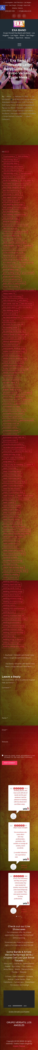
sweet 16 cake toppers (11, 489)
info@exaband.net (24, 11)
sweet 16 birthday (10, 468)
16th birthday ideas (10, 163)
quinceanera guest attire (12, 417)
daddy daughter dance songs (14, 242)
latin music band (9, 307)
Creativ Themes (19, 1046)
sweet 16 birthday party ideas (14, 482)
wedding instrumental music (13, 608)
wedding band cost (10, 578)
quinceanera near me (11, 423)
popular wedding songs (12, 389)
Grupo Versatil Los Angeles (19, 1011)
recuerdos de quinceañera (13, 444)
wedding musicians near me (13, 615)
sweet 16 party (8, 502)
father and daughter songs (13, 252)
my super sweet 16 (10, 382)
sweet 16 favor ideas (25, 495)
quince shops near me (11, 399)
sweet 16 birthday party (12, 478)
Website (5, 742)
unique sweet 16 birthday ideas (15, 571)
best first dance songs (11, 190)
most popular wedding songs (14, 348)
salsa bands (7, 451)
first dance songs (9, 262)
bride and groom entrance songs (15, 225)
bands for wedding (10, 180)
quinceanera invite (27, 420)
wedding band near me (11, 584)
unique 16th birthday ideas (13, 567)
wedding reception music (12, 629)
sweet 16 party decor (11, 509)
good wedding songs (11, 269)
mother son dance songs (12, 365)
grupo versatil (27, 273)
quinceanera (7, 403)
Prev (5, 849)
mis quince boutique (10, 345)
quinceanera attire (22, 403)
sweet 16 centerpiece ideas (13, 492)
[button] (2, 7)
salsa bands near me (23, 451)
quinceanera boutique (11, 406)
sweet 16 (29, 465)
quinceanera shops (10, 434)
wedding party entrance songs (14, 619)
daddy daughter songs (11, 245)
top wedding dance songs (12, 560)
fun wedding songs (26, 262)
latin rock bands (24, 307)
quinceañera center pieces (13, 413)
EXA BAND (19, 30)
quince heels (7, 396)
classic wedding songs (11, 235)
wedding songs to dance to (13, 639)
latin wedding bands (10, 310)
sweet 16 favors (9, 499)
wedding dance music (11, 595)
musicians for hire (10, 375)
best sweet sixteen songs (12, 197)
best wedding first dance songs (15, 208)
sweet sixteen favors (11, 543)
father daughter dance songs (14, 256)
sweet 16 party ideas (11, 516)
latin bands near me (10, 304)
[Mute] (29, 1006)
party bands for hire (10, 386)
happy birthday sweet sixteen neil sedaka (18, 290)
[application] (19, 999)
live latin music (8, 321)
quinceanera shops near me (13, 437)
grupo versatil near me (11, 280)
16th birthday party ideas (12, 170)
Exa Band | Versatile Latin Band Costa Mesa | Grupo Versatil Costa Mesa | (19, 656)
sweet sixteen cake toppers (13, 536)
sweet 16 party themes (11, 519)
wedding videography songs (13, 646)
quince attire (25, 393)
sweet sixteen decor (10, 540)
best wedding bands (10, 201)
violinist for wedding (10, 574)
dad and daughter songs (12, 238)
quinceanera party (10, 427)
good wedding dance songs (13, 266)
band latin (20, 177)
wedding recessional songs (13, 632)
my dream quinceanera (11, 379)
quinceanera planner (11, 430)
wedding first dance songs (13, 602)
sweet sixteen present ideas (13, 554)
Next (32, 849)
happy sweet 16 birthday (12, 297)
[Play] (6, 1006)
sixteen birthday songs (11, 454)
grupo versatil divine (11, 276)
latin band (23, 300)
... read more (22, 857)
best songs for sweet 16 (12, 194)
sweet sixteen (24, 530)
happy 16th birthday (10, 286)
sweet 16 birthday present (13, 485)
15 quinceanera (9, 156)
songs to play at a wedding (13, 465)
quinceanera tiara (9, 441)
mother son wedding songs (13, 372)
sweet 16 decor (8, 495)
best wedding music (10, 211)
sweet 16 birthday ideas (12, 475)
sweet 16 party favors (11, 512)
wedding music (8, 612)
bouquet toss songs (10, 221)
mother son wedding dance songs (16, 369)
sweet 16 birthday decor (12, 471)
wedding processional (11, 622)
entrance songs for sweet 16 (14, 249)
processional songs (10, 393)
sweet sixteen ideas (10, 547)
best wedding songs (10, 218)
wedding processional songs (14, 626)
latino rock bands (9, 314)
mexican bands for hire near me (15, 334)
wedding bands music (11, 588)
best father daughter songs (13, 187)
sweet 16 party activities (12, 506)
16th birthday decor (10, 160)
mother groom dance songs (13, 362)
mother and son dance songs (14, 351)
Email (4, 730)
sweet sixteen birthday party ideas (16, 533)
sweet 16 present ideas (11, 523)
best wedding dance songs (13, 204)
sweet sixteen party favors (13, 550)
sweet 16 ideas (23, 499)
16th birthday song (10, 173)
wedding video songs (11, 643)
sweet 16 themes (9, 530)
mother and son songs (11, 355)
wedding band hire (10, 581)
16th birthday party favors (13, 166)
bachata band (26, 173)
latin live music (26, 304)
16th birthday (23, 156)
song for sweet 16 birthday (13, 458)
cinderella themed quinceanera (14, 232)
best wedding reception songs (14, 214)
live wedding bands (10, 327)
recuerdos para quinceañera (14, 447)
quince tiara (27, 399)
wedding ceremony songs (12, 591)
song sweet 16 (8, 461)
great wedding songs (11, 273)
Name (5, 718)
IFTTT (6, 151)
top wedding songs (10, 564)
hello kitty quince (9, 300)
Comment (6, 688)
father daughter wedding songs (15, 259)
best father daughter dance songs (16, 184)
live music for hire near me (13, 324)
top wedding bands (10, 557)
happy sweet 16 (9, 293)
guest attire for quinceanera (14, 283)
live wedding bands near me (13, 331)
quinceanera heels (10, 420)
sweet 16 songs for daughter (14, 526)
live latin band (28, 317)
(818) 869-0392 (9, 11)
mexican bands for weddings (14, 338)
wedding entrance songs (12, 598)
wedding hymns (9, 605)
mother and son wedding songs (15, 358)
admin (8, 96)
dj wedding (27, 245)
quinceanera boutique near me (14, 410)
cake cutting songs (10, 228)
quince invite (20, 396)
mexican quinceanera (11, 341)
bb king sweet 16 (26, 180)
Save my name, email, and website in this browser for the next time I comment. (19, 756)
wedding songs (8, 636)
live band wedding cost (11, 317)
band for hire (8, 177)
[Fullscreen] (32, 1006)
